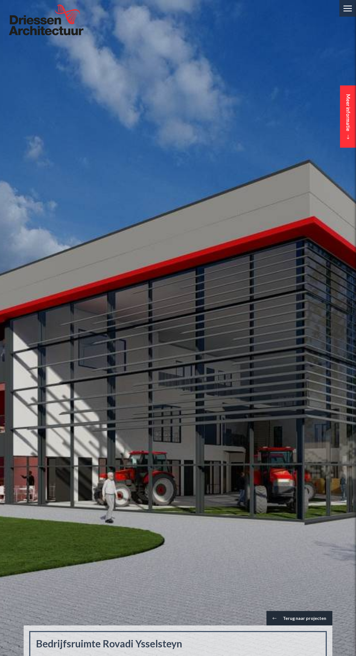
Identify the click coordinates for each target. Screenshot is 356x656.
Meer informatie (348, 116)
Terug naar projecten (299, 618)
